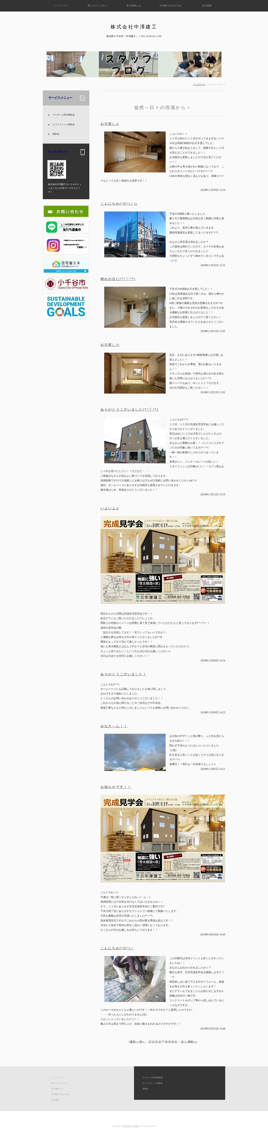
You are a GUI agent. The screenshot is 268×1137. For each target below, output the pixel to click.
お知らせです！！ (115, 787)
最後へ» (192, 1041)
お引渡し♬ (109, 124)
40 (172, 1041)
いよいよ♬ (109, 508)
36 (159, 1041)
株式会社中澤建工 (131, 1126)
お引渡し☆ (110, 345)
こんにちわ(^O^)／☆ (119, 204)
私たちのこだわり (97, 5)
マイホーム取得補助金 (63, 114)
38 (166, 1041)
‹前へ (141, 1041)
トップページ (61, 5)
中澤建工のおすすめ (170, 5)
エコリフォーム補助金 (63, 124)
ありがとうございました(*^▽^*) (129, 409)
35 (156, 1041)
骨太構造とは (134, 5)
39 (169, 1041)
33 (150, 1041)
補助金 (55, 134)
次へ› (184, 1041)
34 (153, 1041)
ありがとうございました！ (123, 674)
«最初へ (133, 1041)
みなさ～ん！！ (113, 726)
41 (176, 1041)
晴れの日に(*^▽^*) (117, 279)
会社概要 (207, 5)
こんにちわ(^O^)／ (117, 948)
